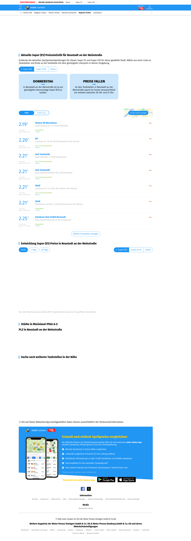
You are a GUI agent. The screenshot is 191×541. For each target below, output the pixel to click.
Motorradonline (125, 530)
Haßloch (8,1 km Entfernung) (36, 393)
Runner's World (78, 533)
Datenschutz (55, 499)
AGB (64, 499)
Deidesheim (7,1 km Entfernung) (37, 371)
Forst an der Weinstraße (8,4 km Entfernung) (43, 397)
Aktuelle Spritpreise (69, 13)
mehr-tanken (99, 530)
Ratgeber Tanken (40, 13)
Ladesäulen (97, 13)
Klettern (89, 530)
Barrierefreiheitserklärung (115, 499)
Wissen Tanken (54, 13)
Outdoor (136, 530)
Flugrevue (79, 530)
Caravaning (61, 530)
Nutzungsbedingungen (77, 499)
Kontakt (35, 499)
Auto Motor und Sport (39, 530)
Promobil (145, 530)
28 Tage (44, 250)
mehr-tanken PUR (25, 13)
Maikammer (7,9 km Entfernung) (37, 384)
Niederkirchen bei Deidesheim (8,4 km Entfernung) (47, 402)
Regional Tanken (85, 13)
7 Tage (33, 250)
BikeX (52, 530)
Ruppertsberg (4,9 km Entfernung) (38, 362)
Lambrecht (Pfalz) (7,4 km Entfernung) (40, 375)
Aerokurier (25, 530)
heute (23, 250)
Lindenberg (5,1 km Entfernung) (37, 366)
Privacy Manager (134, 499)
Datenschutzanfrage (95, 499)
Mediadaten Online (86, 508)
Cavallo (70, 530)
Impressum (44, 499)
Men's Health (111, 530)
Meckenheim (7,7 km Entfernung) (38, 380)
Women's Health (93, 533)
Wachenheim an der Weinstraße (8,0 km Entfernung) (47, 388)
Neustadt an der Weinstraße (36, 335)
